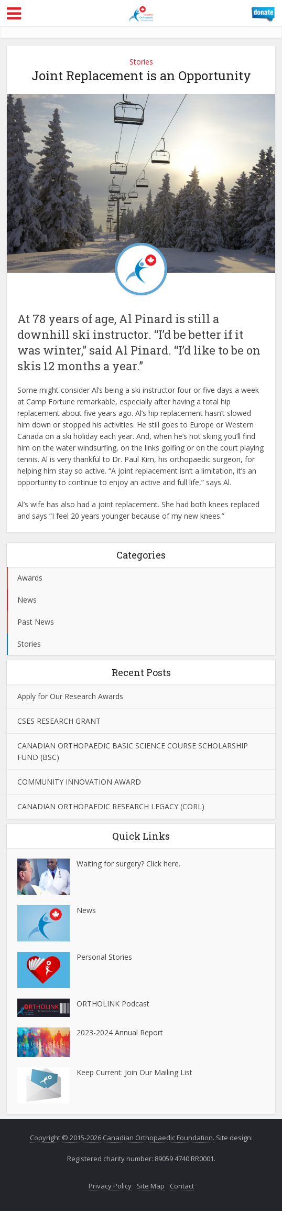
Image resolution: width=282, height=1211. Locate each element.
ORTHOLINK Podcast (113, 1004)
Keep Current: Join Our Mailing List (134, 1072)
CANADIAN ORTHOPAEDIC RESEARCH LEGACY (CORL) (110, 806)
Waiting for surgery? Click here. (128, 864)
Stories (141, 62)
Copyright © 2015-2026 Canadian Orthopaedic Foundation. (122, 1137)
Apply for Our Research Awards (70, 696)
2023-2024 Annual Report (120, 1032)
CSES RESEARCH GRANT (59, 721)
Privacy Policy (110, 1186)
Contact (182, 1186)
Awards (29, 578)
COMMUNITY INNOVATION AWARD (79, 782)
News (27, 600)
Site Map (151, 1186)
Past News (35, 622)
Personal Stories (104, 957)
